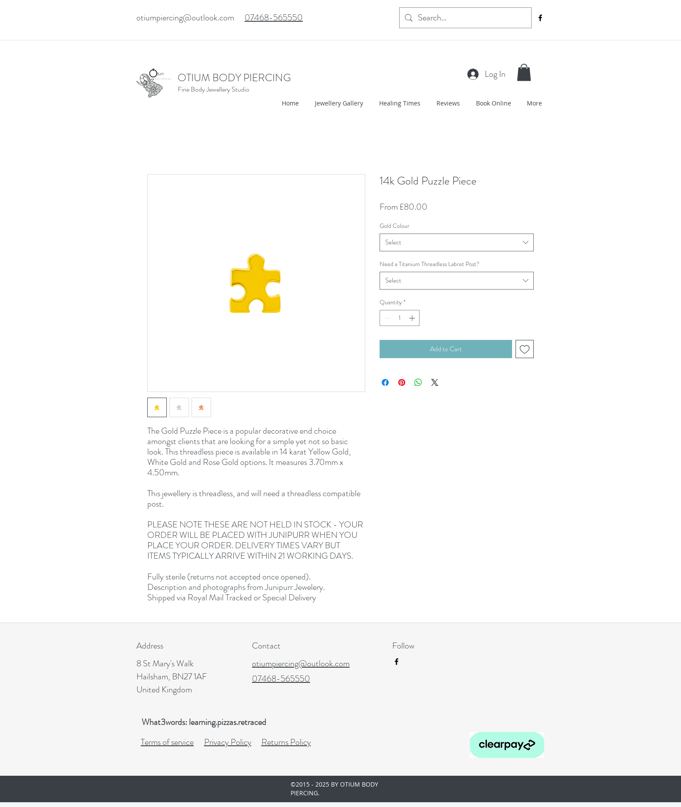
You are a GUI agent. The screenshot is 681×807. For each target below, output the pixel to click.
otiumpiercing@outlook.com (185, 17)
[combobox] (457, 242)
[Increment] (412, 318)
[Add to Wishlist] (525, 349)
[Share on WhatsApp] (418, 382)
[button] (524, 72)
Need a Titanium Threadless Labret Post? (429, 264)
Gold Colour (395, 225)
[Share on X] (435, 382)
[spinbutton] (399, 318)
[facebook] (540, 17)
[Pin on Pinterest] (402, 382)
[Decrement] (386, 318)
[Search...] (465, 18)
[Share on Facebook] (385, 382)
